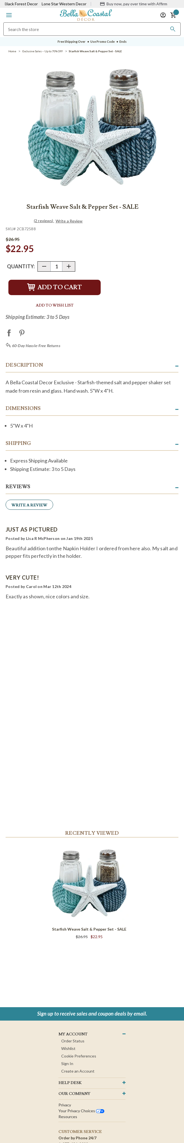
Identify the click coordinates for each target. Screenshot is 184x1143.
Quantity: (21, 266)
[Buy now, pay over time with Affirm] (133, 4)
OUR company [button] (74, 1093)
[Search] (172, 29)
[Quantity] (56, 266)
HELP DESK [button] (70, 1082)
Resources (67, 1116)
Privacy (64, 1104)
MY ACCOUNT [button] (73, 1034)
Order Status (72, 1040)
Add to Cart (54, 287)
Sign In (67, 1063)
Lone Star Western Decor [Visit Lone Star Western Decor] (64, 3)
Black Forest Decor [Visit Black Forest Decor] (21, 3)
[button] (9, 15)
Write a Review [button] (69, 221)
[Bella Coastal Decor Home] (85, 14)
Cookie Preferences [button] (78, 1056)
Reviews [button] (18, 486)
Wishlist (68, 1048)
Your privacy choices (81, 1110)
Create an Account (78, 1071)
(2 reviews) (44, 220)
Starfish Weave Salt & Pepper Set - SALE (89, 929)
